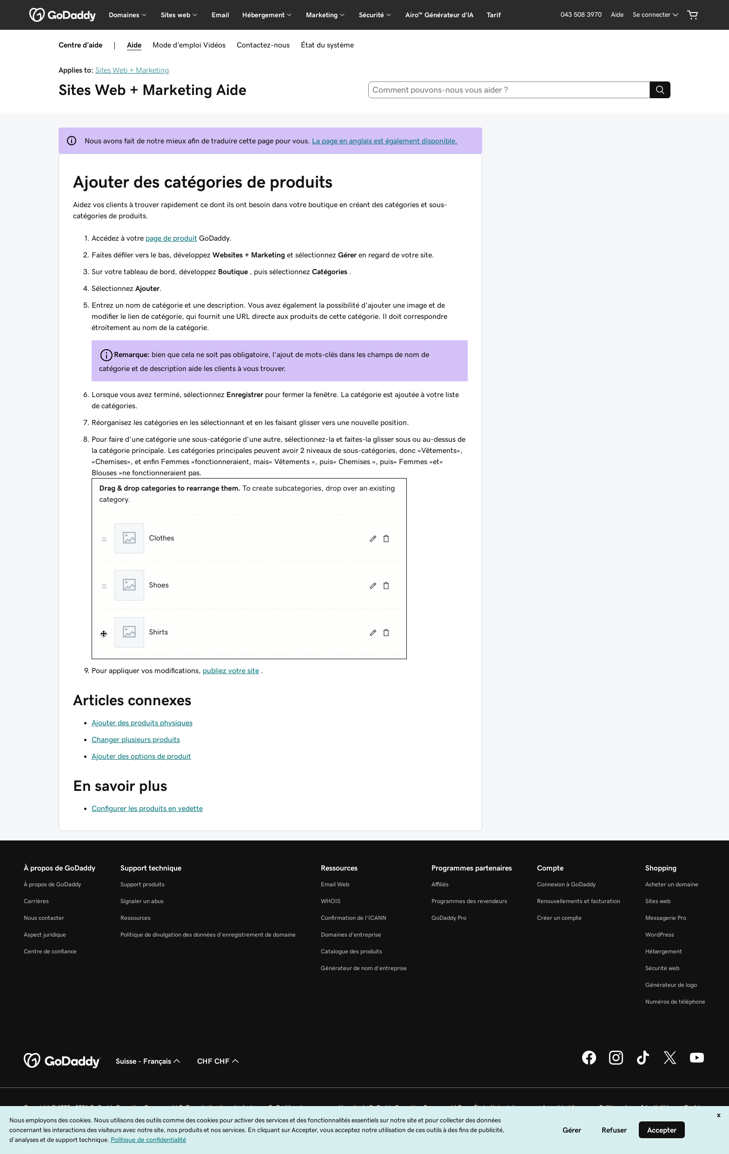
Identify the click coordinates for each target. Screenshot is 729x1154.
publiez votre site (231, 670)
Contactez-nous (263, 44)
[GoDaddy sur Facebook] (589, 1063)
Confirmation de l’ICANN (353, 918)
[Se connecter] (656, 14)
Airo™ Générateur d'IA (439, 15)
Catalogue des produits (351, 951)
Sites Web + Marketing (132, 70)
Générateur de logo (671, 985)
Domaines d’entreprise (351, 934)
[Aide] (617, 14)
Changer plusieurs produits (136, 739)
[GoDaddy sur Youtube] (697, 1063)
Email (220, 15)
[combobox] (509, 90)
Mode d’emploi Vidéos (188, 44)
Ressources (135, 918)
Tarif (494, 15)
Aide (134, 44)
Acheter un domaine (671, 884)
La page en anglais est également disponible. (384, 140)
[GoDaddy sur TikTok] (643, 1063)
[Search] (660, 89)
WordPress (659, 934)
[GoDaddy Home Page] (62, 1061)
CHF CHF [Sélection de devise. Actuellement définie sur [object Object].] (219, 1060)
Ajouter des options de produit (141, 756)
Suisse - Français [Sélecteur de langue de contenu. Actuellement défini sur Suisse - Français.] (149, 1060)
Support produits (142, 884)
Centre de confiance (50, 951)
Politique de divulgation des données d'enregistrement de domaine (208, 934)
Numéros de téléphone (675, 1002)
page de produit (171, 238)
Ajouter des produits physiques (142, 722)
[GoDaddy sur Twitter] (670, 1063)
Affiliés (440, 884)
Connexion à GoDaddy (566, 884)
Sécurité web (662, 968)
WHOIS (330, 901)
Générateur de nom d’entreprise (364, 968)
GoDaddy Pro (448, 918)
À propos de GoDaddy (52, 884)
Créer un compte (559, 918)
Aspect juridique (45, 934)
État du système (327, 44)
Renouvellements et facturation (578, 901)
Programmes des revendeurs (469, 901)
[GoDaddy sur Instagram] (616, 1063)
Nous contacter (44, 918)
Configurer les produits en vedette (147, 808)
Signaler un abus (142, 901)
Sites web (657, 901)
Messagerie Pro (665, 918)
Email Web (335, 884)
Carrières (36, 901)
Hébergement (663, 951)
